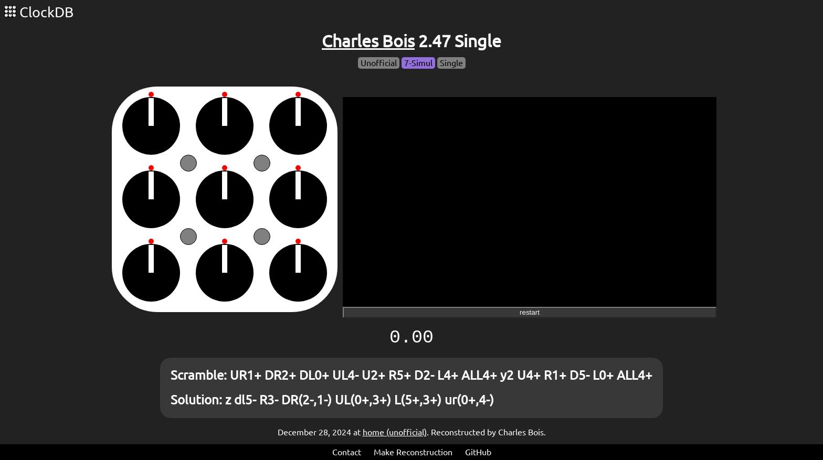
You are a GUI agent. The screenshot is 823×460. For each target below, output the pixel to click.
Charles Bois (368, 40)
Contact (346, 452)
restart (530, 312)
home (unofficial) (395, 432)
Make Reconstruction (413, 452)
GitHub (478, 452)
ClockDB (38, 12)
